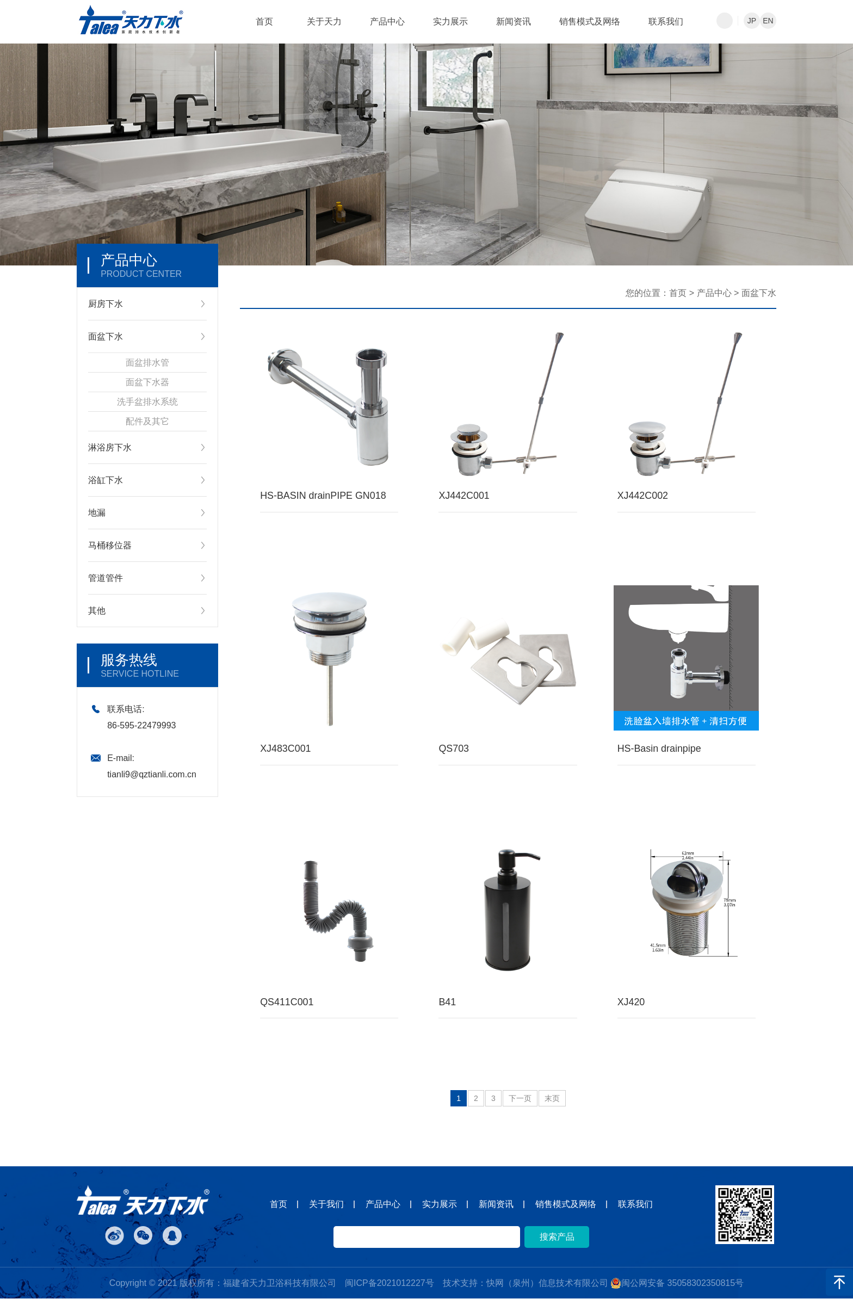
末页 (552, 1098)
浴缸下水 (105, 480)
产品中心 (387, 21)
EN (768, 20)
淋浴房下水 (110, 447)
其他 (97, 610)
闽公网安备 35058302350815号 (677, 1283)
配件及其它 (147, 421)
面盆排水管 (147, 362)
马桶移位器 (110, 545)
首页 (264, 21)
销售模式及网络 (589, 21)
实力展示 (450, 21)
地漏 (97, 512)
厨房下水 (105, 303)
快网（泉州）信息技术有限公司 (547, 1283)
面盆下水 (105, 336)
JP (751, 20)
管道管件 (105, 578)
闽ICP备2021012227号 (389, 1283)
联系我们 (665, 21)
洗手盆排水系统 (147, 401)
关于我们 (326, 1204)
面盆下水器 (147, 382)
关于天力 (324, 21)
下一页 (520, 1098)
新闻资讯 (513, 21)
